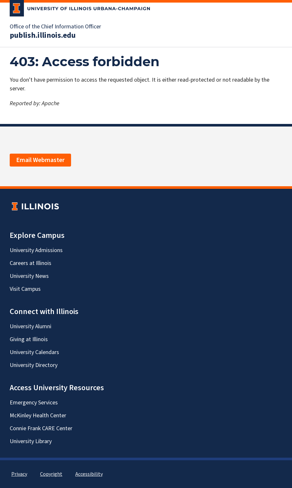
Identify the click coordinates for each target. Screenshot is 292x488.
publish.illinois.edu (43, 35)
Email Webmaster (40, 160)
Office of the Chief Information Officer (55, 27)
